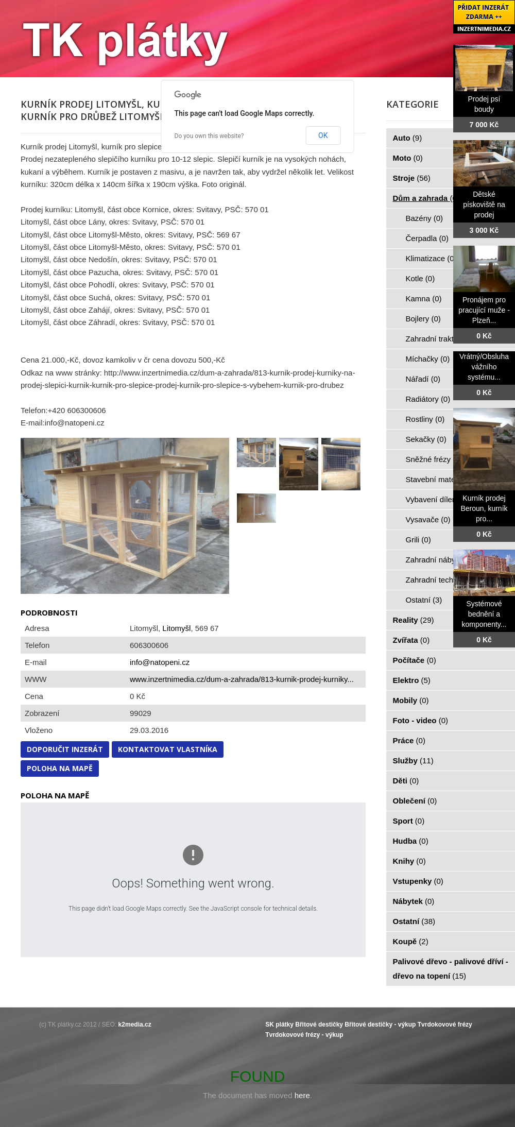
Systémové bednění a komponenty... (484, 614)
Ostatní (424, 599)
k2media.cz (134, 1024)
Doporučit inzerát (65, 749)
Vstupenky (418, 881)
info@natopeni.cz (160, 662)
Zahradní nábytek (441, 559)
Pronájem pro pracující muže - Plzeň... (484, 310)
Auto (407, 137)
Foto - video (421, 720)
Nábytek (414, 901)
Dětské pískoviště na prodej (484, 204)
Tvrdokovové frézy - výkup (304, 1034)
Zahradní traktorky (443, 338)
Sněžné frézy (434, 459)
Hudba (410, 840)
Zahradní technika (442, 579)
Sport (409, 820)
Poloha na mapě (60, 768)
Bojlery (423, 318)
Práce (409, 740)
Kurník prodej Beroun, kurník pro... (483, 508)
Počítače (414, 660)
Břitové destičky (319, 1024)
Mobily (411, 700)
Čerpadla (427, 238)
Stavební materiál (441, 479)
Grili (418, 539)
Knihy (409, 861)
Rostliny (425, 419)
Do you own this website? (209, 136)
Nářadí (423, 378)
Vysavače (428, 519)
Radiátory (428, 399)
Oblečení (415, 800)
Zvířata (411, 640)
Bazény (424, 218)
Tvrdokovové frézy (445, 1024)
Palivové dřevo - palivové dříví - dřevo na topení (450, 968)
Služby (413, 760)
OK (323, 135)
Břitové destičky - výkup (380, 1024)
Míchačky (428, 358)
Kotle (420, 278)
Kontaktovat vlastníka (167, 749)
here (302, 1095)
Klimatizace (431, 258)
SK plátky (279, 1024)
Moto (408, 157)
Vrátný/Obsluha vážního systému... (484, 366)
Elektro (412, 680)
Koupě (410, 941)
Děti (406, 780)
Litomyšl (176, 628)
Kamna (424, 298)
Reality (413, 620)
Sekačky (426, 439)
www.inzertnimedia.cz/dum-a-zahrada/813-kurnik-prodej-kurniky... (242, 679)
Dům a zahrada (426, 198)
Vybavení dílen (437, 499)
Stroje (412, 178)
